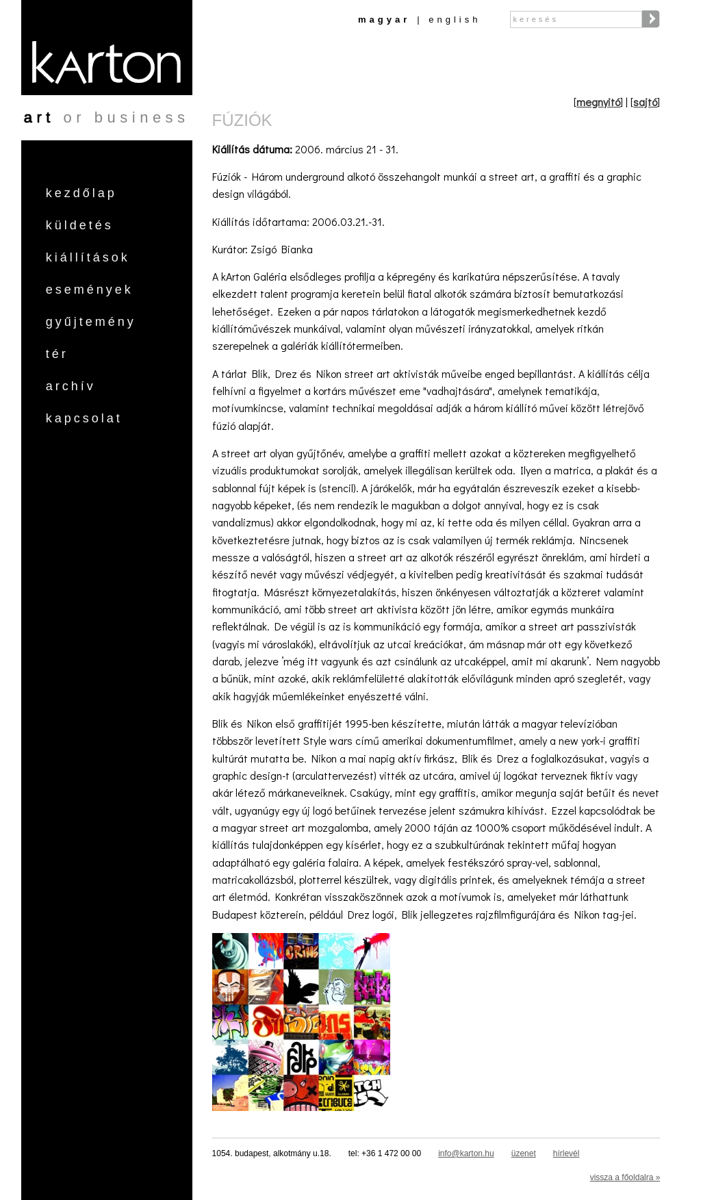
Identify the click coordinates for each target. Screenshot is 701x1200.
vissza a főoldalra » (625, 1177)
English (455, 19)
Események (89, 289)
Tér (57, 354)
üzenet (523, 1153)
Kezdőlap (81, 193)
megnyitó (598, 101)
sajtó (645, 101)
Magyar (384, 19)
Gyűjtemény (91, 322)
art (39, 117)
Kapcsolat (84, 418)
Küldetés (80, 225)
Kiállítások (88, 257)
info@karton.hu (466, 1153)
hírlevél (566, 1153)
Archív (71, 386)
